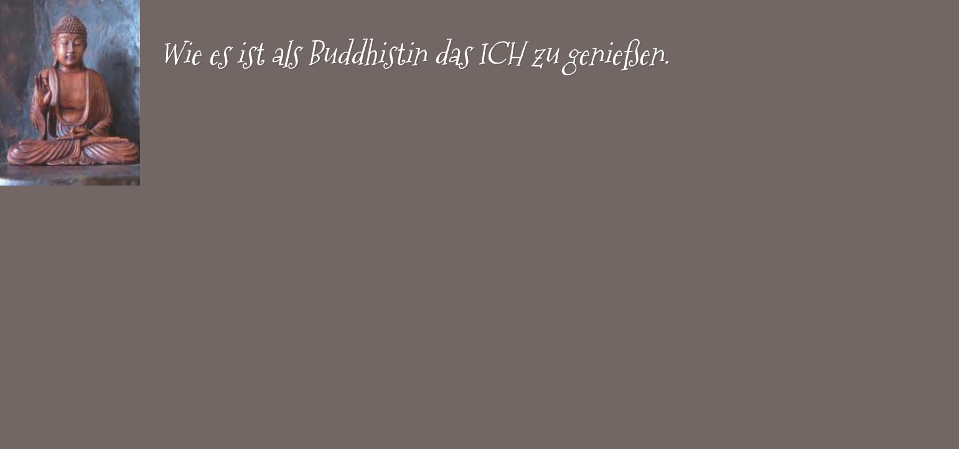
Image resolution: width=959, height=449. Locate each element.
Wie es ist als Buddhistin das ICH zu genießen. (414, 53)
